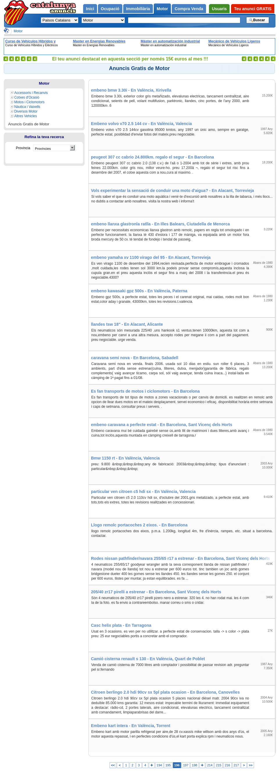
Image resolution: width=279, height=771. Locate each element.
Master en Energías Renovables (99, 41)
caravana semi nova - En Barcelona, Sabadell (134, 357)
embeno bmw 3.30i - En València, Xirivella (131, 90)
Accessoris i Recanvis (31, 93)
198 (194, 765)
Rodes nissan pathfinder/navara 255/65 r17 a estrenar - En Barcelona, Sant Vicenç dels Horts (180, 558)
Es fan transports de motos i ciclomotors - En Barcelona (145, 391)
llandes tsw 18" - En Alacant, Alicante (127, 324)
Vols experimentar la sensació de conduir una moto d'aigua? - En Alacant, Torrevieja (172, 190)
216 (227, 765)
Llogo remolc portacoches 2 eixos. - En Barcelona (139, 525)
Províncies (43, 148)
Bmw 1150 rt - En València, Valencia (125, 458)
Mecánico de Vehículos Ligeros (234, 41)
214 (209, 765)
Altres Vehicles (25, 116)
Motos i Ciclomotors (29, 102)
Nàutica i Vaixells (27, 107)
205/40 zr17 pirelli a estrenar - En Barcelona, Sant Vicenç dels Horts (156, 592)
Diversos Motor (25, 111)
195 (168, 765)
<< (113, 765)
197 (185, 765)
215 (218, 765)
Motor (18, 31)
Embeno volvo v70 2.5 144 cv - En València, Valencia (141, 123)
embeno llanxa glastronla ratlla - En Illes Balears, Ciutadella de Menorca (160, 224)
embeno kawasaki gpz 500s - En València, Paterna (139, 291)
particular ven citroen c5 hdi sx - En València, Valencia (143, 491)
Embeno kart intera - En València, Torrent (130, 725)
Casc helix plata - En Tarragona (121, 625)
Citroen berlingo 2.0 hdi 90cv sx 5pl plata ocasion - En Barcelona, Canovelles (165, 692)
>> (251, 765)
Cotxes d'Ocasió (26, 97)
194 (159, 765)
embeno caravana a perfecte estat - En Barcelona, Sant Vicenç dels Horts (161, 424)
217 (236, 765)
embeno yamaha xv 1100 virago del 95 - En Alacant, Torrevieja (151, 257)
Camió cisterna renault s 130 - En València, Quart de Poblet (148, 658)
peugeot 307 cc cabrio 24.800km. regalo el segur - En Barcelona (152, 157)
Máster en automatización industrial (170, 41)
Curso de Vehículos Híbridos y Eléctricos (30, 41)
